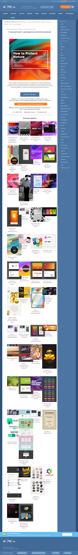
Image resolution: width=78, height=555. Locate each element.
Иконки (63, 75)
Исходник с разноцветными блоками (47, 219)
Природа (63, 159)
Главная (4, 1)
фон (13, 107)
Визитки (29, 13)
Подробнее (67, 534)
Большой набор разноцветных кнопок (47, 405)
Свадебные (63, 134)
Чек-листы (67, 553)
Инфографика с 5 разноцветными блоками (36, 252)
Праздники (63, 35)
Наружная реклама (65, 108)
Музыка (63, 103)
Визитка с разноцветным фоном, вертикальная (36, 340)
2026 (62, 24)
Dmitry (33, 112)
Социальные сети (65, 38)
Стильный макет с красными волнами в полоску (36, 139)
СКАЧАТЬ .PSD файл (30, 94)
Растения (63, 128)
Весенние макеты (22, 22)
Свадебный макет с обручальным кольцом (24, 247)
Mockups (44, 13)
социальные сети (45, 107)
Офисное (63, 117)
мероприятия (31, 109)
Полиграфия (64, 32)
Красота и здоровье (66, 86)
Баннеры (63, 58)
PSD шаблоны (22, 553)
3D (61, 44)
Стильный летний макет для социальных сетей (24, 279)
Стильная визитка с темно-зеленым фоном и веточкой (35, 420)
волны (16, 107)
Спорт (62, 139)
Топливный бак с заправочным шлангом (24, 301)
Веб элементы (64, 63)
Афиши (60, 13)
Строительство (64, 148)
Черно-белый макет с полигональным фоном (36, 225)
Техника (63, 151)
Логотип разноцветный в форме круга (47, 481)
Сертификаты (69, 13)
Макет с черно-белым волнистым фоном (24, 139)
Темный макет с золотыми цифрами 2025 (47, 372)
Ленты (62, 91)
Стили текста (64, 145)
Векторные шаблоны (38, 553)
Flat (62, 49)
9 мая (10, 24)
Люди (62, 100)
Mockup (63, 46)
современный (37, 107)
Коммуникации (65, 83)
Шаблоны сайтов (65, 29)
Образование (64, 111)
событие (38, 109)
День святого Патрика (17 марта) (36, 22)
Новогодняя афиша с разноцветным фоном (36, 191)
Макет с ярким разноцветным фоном (47, 139)
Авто (62, 55)
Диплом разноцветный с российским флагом (35, 312)
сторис (25, 109)
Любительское (64, 97)
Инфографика (64, 105)
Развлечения (64, 153)
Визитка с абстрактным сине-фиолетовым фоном (12, 336)
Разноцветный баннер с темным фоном (47, 191)
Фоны (62, 165)
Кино (62, 80)
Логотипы (52, 13)
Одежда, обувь (64, 114)
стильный (21, 107)
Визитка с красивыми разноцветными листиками (24, 336)
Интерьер (63, 77)
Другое (62, 69)
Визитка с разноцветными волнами (47, 166)
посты (21, 109)
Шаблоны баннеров (11, 29)
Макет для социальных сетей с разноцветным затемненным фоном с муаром (36, 395)
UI (61, 52)
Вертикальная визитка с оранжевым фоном (12, 230)
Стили (62, 142)
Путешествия (64, 162)
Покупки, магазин (65, 156)
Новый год (63, 27)
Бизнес (62, 60)
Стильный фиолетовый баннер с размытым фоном (36, 162)
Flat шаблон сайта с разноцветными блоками (24, 462)
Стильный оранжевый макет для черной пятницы (47, 334)
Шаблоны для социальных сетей (26, 29)
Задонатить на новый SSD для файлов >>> (31, 104)
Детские (63, 66)
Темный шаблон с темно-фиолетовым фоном (12, 521)
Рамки (37, 13)
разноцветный (29, 107)
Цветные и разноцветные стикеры (35, 498)
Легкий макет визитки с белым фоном (12, 282)
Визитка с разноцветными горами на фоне (24, 218)
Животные (63, 72)
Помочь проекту (66, 7)
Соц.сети (21, 13)
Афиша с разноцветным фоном (12, 169)
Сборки (63, 131)
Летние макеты (17, 24)
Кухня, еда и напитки (66, 89)
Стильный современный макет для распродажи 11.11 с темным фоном (47, 300)
